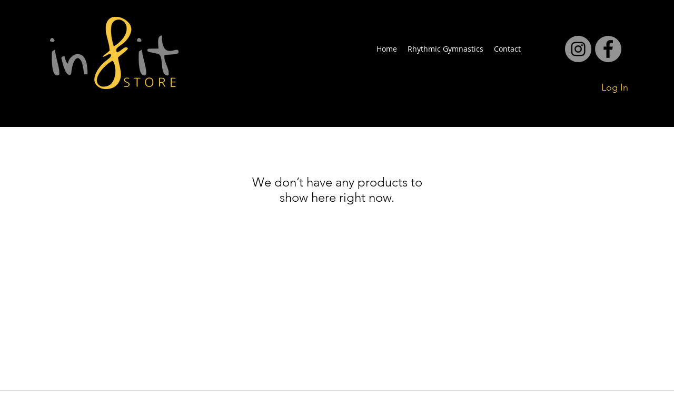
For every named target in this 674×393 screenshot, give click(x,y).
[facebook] (578, 49)
